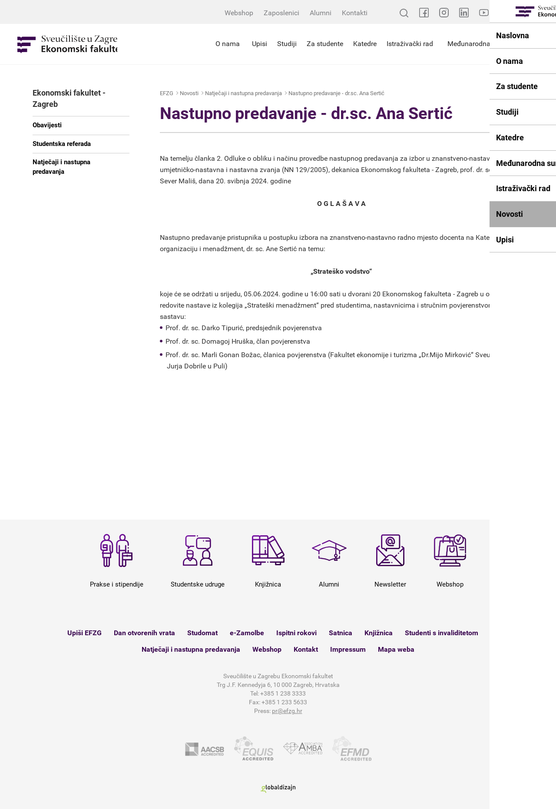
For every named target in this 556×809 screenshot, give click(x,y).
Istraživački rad (410, 44)
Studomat (202, 633)
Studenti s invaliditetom (441, 633)
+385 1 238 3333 (283, 693)
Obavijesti (47, 125)
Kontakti (354, 13)
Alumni (320, 13)
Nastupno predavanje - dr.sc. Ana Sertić (336, 93)
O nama (227, 44)
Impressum (348, 649)
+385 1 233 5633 (284, 702)
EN (543, 13)
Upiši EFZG (84, 633)
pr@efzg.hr (287, 710)
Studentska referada (62, 144)
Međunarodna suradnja (483, 44)
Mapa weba (396, 649)
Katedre (365, 44)
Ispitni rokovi (296, 633)
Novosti (189, 93)
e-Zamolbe (247, 633)
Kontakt (306, 649)
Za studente (325, 44)
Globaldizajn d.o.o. (278, 789)
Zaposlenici (281, 13)
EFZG (166, 93)
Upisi (259, 44)
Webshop (239, 13)
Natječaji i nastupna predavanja (61, 166)
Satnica (340, 633)
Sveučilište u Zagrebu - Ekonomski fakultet (67, 44)
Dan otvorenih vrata (144, 633)
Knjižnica (378, 633)
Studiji (287, 44)
